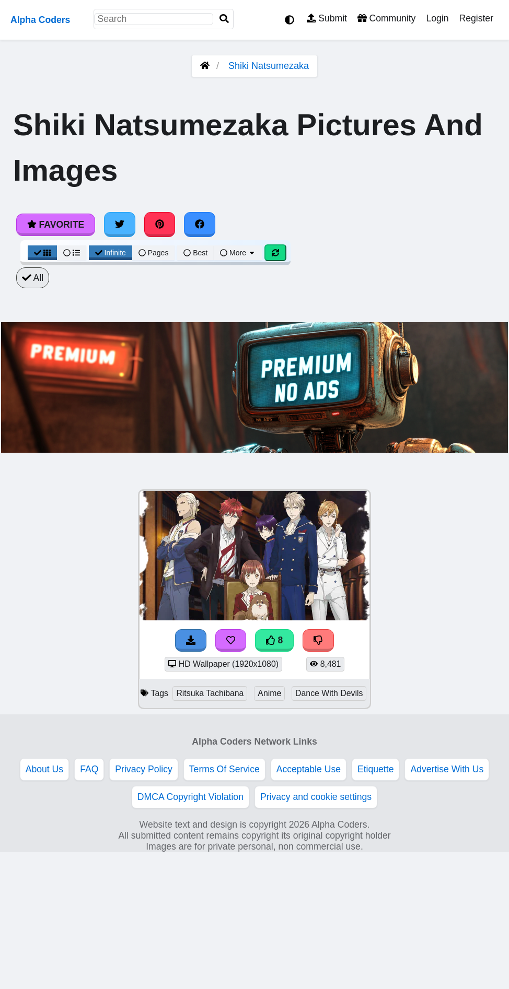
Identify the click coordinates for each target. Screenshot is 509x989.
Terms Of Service (224, 769)
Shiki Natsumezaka (268, 66)
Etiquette (375, 769)
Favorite (55, 224)
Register (476, 18)
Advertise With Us (446, 769)
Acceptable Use (308, 769)
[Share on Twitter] (119, 224)
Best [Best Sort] (195, 253)
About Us (44, 769)
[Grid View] (42, 252)
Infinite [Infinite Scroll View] (110, 253)
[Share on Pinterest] (160, 224)
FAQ (89, 769)
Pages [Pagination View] (153, 253)
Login (437, 18)
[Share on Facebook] (199, 224)
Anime (269, 693)
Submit (327, 18)
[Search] (224, 19)
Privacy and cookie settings (316, 797)
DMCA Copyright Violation (190, 797)
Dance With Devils (329, 693)
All (32, 278)
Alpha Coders (40, 20)
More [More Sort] (238, 253)
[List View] (71, 252)
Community (386, 18)
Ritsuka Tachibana (210, 693)
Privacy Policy (143, 769)
